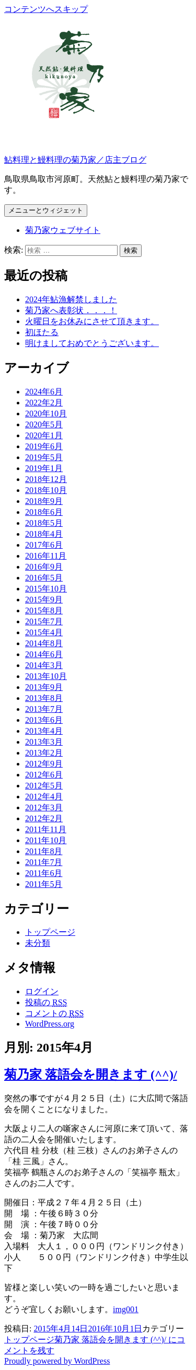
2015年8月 (44, 610)
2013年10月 (46, 676)
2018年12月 (46, 479)
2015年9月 (44, 599)
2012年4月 (44, 796)
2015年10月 (46, 588)
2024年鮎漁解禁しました (71, 299)
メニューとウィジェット (45, 210)
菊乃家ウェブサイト (62, 230)
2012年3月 (44, 807)
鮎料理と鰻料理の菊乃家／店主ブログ (75, 159)
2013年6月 (44, 719)
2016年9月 (44, 566)
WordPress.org (49, 1023)
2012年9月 (44, 763)
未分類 (37, 943)
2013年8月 (44, 698)
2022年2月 (44, 402)
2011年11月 (45, 829)
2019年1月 (44, 468)
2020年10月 (46, 413)
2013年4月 (44, 730)
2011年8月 (43, 851)
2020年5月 (44, 424)
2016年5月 (44, 577)
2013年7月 (44, 709)
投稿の (46, 1002)
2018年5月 (44, 523)
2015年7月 (44, 621)
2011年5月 (43, 884)
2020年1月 (44, 435)
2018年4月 (44, 533)
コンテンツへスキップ (46, 9)
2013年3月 (44, 741)
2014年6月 (44, 654)
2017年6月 (44, 544)
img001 (126, 1309)
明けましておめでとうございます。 (92, 343)
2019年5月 (44, 457)
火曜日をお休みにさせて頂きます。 (92, 321)
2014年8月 (44, 643)
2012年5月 (44, 785)
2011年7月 (43, 862)
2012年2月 (44, 818)
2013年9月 (44, 687)
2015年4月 (44, 632)
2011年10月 (45, 840)
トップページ (50, 932)
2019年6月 (44, 446)
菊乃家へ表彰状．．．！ (71, 310)
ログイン (42, 991)
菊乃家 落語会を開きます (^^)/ (90, 1074)
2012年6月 (44, 774)
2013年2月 (44, 752)
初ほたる (42, 332)
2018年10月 (46, 490)
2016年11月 (45, 555)
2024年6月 (44, 391)
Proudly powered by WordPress (57, 1360)
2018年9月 (44, 501)
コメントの (54, 1013)
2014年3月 (44, 665)
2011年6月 (43, 873)
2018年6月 (44, 512)
